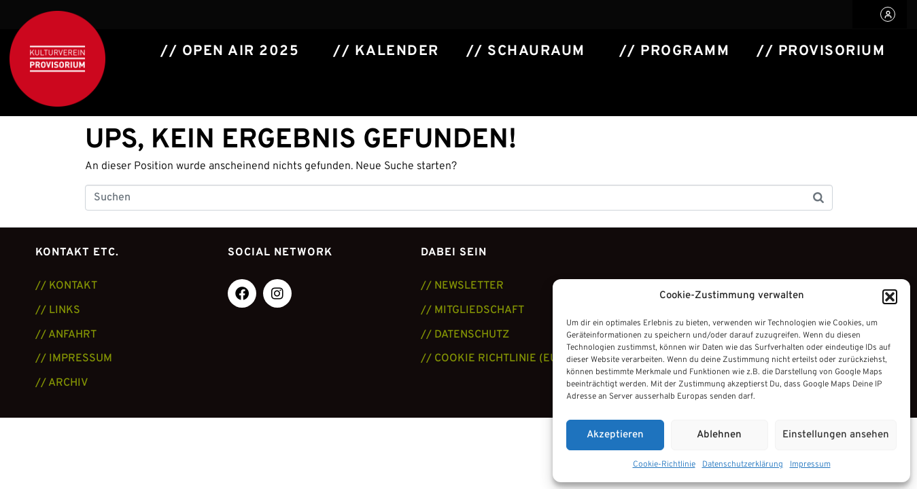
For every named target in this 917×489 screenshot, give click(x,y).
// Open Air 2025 (229, 51)
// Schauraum (525, 51)
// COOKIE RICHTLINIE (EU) (491, 358)
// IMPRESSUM (73, 358)
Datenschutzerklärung (742, 464)
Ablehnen (719, 435)
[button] (890, 297)
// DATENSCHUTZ (465, 335)
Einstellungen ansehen (835, 435)
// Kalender (386, 51)
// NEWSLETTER (462, 286)
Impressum (810, 464)
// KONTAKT (66, 286)
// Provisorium (821, 51)
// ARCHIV (61, 383)
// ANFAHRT (66, 335)
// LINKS (57, 310)
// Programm (674, 51)
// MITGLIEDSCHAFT (472, 310)
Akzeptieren (615, 435)
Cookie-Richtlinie (664, 464)
